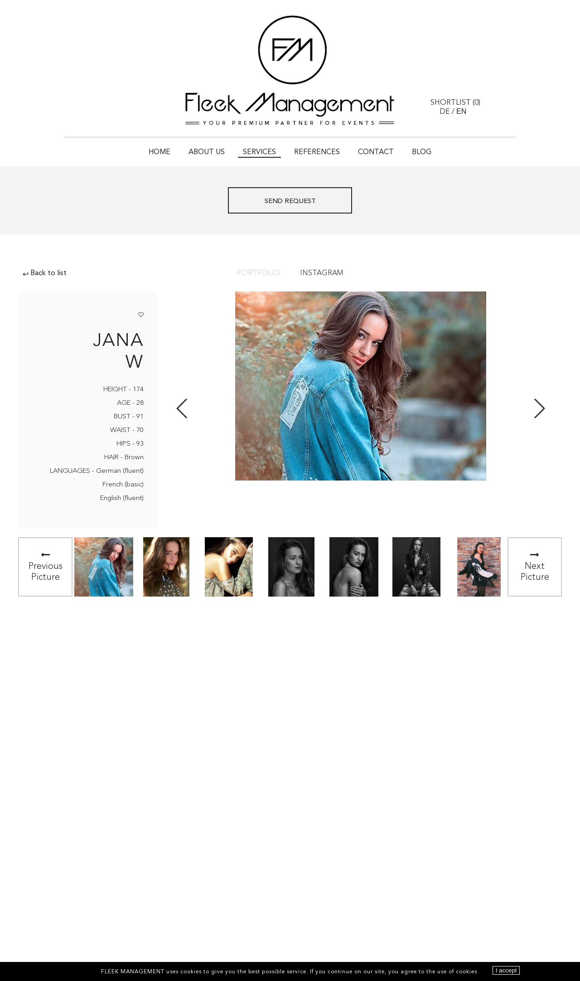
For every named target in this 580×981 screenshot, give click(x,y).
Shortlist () (455, 103)
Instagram (321, 273)
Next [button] (539, 408)
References (317, 152)
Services (259, 152)
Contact (376, 152)
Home (159, 152)
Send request (290, 201)
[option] (103, 567)
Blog (421, 152)
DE (445, 112)
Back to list (45, 273)
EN (461, 111)
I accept (506, 970)
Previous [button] (182, 408)
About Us (206, 152)
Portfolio (258, 273)
